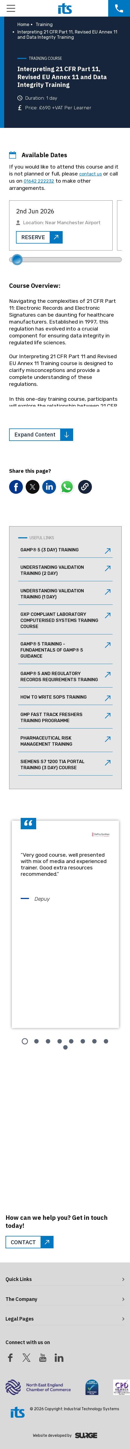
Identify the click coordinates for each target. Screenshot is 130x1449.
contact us (90, 174)
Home (23, 24)
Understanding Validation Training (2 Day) (65, 570)
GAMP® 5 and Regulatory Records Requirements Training (65, 676)
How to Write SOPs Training (65, 697)
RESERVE (41, 237)
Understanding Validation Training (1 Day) (65, 594)
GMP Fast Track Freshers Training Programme (65, 717)
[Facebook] (10, 1358)
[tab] (25, 1041)
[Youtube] (42, 1358)
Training (44, 24)
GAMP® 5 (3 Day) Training (65, 550)
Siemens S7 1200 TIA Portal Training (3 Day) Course (65, 764)
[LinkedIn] (59, 1358)
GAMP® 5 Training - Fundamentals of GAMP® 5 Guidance (65, 650)
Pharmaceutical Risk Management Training (65, 741)
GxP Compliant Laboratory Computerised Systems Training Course (65, 620)
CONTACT (32, 1242)
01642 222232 (39, 181)
